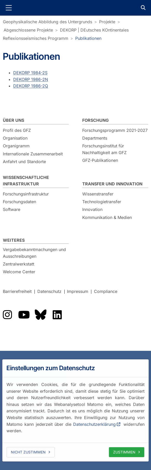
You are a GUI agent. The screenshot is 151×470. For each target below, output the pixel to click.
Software (11, 209)
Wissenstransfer (97, 193)
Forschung (95, 120)
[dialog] (75, 410)
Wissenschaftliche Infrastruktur (26, 181)
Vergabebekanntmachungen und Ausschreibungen (34, 253)
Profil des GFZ (17, 130)
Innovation (92, 209)
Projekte (107, 21)
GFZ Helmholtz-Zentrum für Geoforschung (75, 8)
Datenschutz (49, 291)
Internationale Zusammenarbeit (33, 153)
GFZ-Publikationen (100, 160)
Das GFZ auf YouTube (24, 314)
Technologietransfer (101, 201)
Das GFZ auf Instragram (7, 314)
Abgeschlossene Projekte (28, 30)
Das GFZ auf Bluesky (40, 314)
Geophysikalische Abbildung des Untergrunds (47, 21)
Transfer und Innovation (112, 183)
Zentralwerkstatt (18, 264)
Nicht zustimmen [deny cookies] (28, 452)
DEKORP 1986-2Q (30, 85)
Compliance (105, 291)
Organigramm (16, 145)
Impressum (77, 291)
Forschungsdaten (19, 201)
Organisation (15, 138)
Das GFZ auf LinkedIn (57, 314)
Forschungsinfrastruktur (26, 193)
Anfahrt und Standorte (24, 161)
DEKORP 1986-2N (30, 79)
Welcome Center (19, 271)
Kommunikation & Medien (107, 217)
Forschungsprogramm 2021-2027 (115, 130)
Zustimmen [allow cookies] (124, 452)
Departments (94, 138)
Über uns (13, 120)
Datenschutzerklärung (94, 424)
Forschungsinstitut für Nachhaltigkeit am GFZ (104, 149)
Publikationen (88, 38)
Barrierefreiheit (17, 291)
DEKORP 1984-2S (30, 72)
